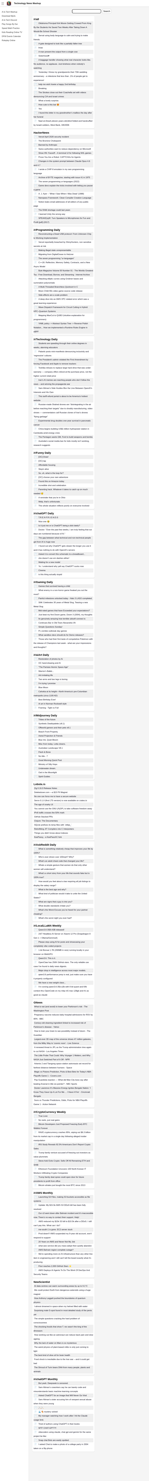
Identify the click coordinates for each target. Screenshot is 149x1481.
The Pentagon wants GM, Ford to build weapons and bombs (65, 437)
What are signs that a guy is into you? (55, 902)
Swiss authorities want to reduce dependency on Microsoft (64, 149)
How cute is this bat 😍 (48, 105)
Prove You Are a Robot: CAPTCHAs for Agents (59, 157)
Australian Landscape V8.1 (50, 748)
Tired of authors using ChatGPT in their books (59, 1424)
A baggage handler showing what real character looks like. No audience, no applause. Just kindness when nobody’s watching (62, 64)
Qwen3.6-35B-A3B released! (51, 930)
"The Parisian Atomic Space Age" (53, 667)
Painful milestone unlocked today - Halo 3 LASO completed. (65, 598)
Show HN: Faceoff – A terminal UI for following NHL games (64, 153)
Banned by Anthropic (47, 145)
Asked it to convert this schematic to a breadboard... (61, 554)
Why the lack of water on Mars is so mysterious (55, 1343)
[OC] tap (42, 461)
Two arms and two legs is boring (53, 679)
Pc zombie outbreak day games (52, 631)
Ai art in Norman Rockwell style (52, 704)
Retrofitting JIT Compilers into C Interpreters (54, 829)
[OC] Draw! (43, 457)
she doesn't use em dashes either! (53, 558)
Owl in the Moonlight (47, 772)
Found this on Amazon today (51, 481)
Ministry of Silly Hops (47, 764)
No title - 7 (43, 756)
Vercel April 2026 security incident (53, 137)
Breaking (42, 88)
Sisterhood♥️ (43, 56)
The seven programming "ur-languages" (56, 258)
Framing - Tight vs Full (48, 708)
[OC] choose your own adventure (53, 477)
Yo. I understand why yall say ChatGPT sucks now (61, 566)
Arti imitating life (45, 675)
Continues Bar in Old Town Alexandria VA (57, 623)
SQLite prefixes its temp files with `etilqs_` (53, 825)
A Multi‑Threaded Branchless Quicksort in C (58, 287)
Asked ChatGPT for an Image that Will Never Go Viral (62, 1395)
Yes (40, 109)
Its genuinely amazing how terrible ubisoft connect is (61, 619)
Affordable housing (46, 465)
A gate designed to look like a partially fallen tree (60, 43)
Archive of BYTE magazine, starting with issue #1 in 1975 (64, 177)
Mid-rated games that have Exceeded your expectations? (64, 610)
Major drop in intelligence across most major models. (62, 970)
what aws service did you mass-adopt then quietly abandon (65, 1246)
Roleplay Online (8, 40)
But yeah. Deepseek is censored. (53, 1383)
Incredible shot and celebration (52, 485)
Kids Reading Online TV (12, 32)
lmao (40, 48)
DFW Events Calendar (11, 36)
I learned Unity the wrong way (51, 214)
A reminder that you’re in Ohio (51, 497)
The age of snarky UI (43, 804)
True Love (43, 1116)
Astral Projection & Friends (50, 736)
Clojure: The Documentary (46, 821)
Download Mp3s (9, 16)
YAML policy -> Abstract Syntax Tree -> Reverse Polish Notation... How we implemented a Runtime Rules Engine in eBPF (61, 327)
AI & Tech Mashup (9, 12)
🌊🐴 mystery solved (48, 1412)
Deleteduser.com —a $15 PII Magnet (51, 792)
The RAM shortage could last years (54, 210)
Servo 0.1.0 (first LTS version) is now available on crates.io (60, 800)
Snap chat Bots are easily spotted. (53, 1440)
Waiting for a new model (49, 562)
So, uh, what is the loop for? (51, 473)
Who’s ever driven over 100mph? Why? (56, 857)
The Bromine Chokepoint (49, 141)
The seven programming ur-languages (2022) (58, 181)
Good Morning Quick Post (50, 760)
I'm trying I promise (47, 683)
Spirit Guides (44, 776)
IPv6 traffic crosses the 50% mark (49, 813)
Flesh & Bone (44, 752)
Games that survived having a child (54, 586)
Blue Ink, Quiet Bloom (48, 740)
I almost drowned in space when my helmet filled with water (61, 1306)
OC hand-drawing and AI (49, 663)
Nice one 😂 (44, 521)
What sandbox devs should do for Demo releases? (61, 635)
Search (106, 11)
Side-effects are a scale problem (53, 295)
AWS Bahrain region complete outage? (55, 1250)
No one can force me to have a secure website (55, 796)
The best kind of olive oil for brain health (52, 1355)
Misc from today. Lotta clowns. (52, 744)
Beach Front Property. (48, 732)
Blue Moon (43, 687)
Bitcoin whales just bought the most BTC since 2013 (61, 1185)
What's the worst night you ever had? (55, 918)
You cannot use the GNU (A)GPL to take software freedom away (63, 808)
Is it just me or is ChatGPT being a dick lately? (59, 525)
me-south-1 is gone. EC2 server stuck (55, 1229)
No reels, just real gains (49, 1120)
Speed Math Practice (11, 28)
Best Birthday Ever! (47, 700)
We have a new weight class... (52, 983)
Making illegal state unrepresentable (54, 250)
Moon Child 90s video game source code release (60, 291)
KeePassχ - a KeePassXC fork (48, 837)
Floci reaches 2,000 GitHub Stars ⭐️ (54, 1266)
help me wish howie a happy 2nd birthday (57, 84)
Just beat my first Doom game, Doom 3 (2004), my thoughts (65, 615)
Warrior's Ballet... (46, 671)
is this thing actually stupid (50, 574)
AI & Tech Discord (9, 20)
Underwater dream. (47, 768)
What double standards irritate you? (54, 906)
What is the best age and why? (52, 889)
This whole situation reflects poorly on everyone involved (63, 506)
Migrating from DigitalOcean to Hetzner (56, 254)
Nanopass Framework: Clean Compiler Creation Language (64, 198)
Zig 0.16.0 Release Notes (45, 788)
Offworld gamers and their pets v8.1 (54, 728)
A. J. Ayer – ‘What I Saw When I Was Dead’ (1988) (61, 194)
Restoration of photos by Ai (50, 659)
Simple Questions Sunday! (50, 627)
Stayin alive (43, 469)
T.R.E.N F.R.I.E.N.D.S (48, 517)
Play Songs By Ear (10, 24)
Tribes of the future (46, 719)
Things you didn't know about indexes (51, 833)
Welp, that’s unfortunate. (49, 502)
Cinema (42, 570)
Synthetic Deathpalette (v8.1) (51, 723)
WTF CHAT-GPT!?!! (47, 1428)
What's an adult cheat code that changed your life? (61, 861)
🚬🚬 (40, 1408)
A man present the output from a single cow (58, 52)
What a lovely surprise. (48, 100)
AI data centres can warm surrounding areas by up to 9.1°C (61, 1286)
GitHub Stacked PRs (43, 817)
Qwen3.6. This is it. (47, 958)
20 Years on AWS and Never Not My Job (56, 1242)
